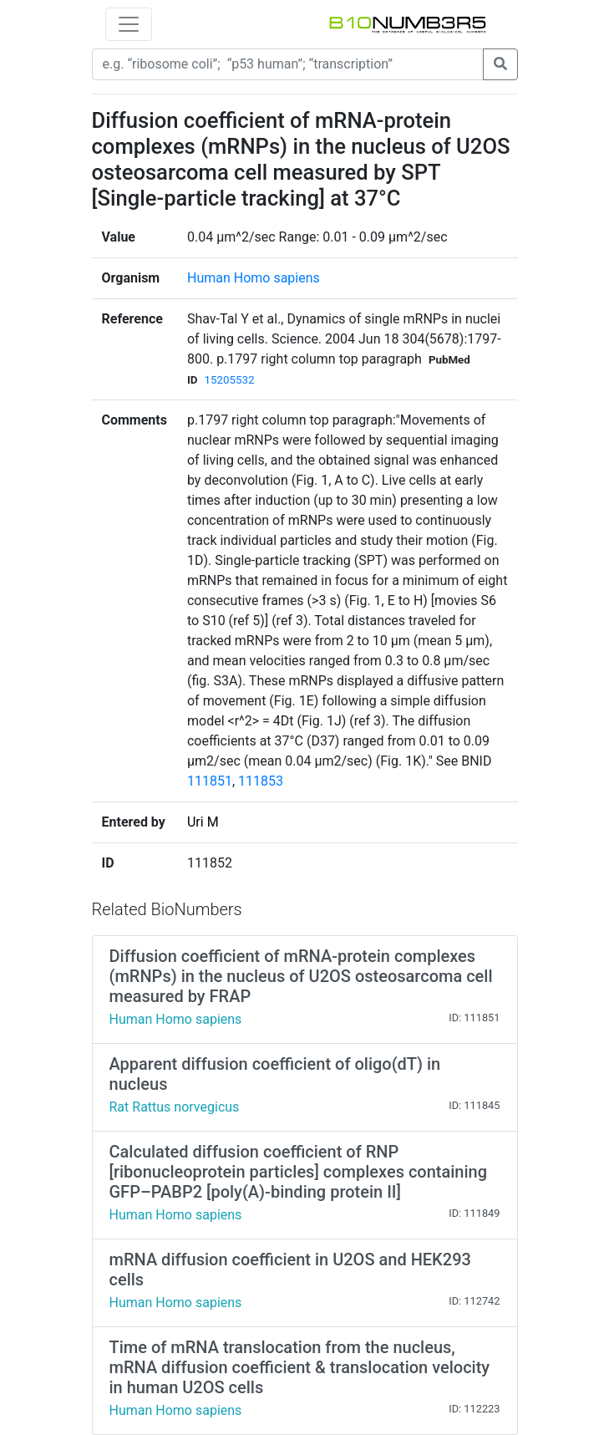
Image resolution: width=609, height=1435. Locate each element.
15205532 (230, 380)
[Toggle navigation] (128, 24)
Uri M (203, 822)
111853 (260, 781)
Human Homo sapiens (253, 278)
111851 (209, 781)
